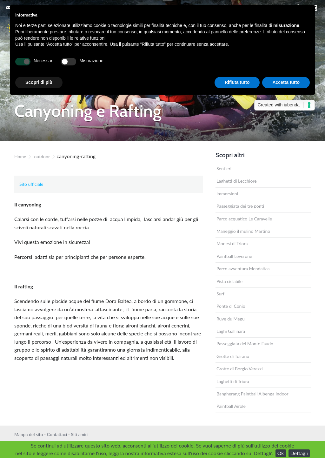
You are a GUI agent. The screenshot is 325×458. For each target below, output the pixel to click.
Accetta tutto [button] (286, 82)
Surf (220, 293)
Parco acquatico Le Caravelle (244, 218)
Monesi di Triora (232, 243)
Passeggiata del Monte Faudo (244, 343)
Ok (280, 453)
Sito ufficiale (31, 184)
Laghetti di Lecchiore (236, 181)
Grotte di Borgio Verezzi (239, 368)
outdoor (42, 156)
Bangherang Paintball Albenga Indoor (252, 393)
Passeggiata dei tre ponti (240, 206)
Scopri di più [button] (38, 82)
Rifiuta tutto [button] (237, 82)
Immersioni (227, 193)
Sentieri (223, 168)
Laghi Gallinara (230, 331)
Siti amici (80, 434)
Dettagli (299, 453)
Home (20, 156)
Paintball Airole (231, 406)
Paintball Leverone (234, 256)
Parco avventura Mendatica (243, 268)
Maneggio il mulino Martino (243, 231)
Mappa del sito (28, 434)
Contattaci (57, 434)
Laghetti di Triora (232, 381)
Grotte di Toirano (232, 356)
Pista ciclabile (229, 281)
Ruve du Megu (230, 318)
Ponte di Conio (230, 306)
